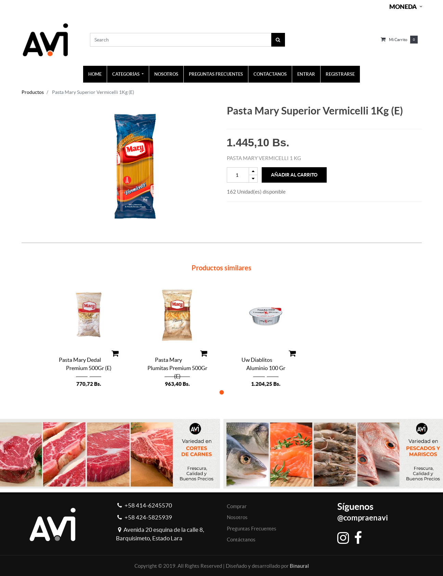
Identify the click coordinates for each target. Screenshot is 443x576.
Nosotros (237, 517)
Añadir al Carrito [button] (294, 174)
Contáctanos (241, 539)
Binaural (299, 566)
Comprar (237, 506)
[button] (221, 392)
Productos (33, 92)
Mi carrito (398, 39)
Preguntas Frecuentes (251, 528)
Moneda (403, 6)
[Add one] (253, 171)
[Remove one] (253, 178)
